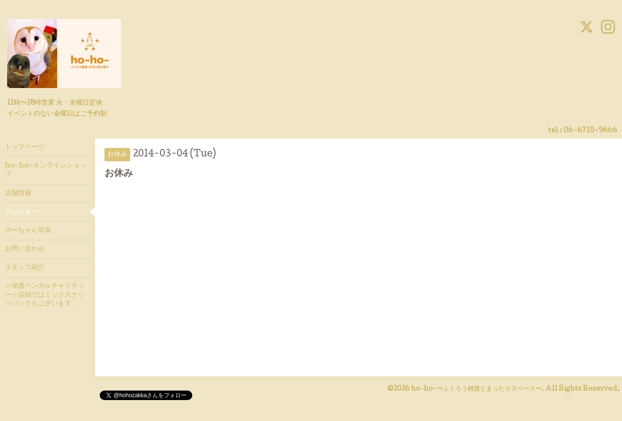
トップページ (25, 147)
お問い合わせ (25, 249)
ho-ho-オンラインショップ (45, 170)
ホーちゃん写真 (28, 231)
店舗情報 (18, 193)
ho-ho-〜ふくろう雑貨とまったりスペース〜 (476, 389)
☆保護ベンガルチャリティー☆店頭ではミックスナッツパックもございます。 (45, 295)
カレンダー (21, 212)
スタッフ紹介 (25, 268)
